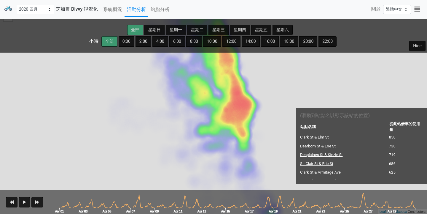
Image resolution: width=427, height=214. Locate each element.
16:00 (270, 41)
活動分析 (136, 9)
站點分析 (160, 9)
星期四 (240, 29)
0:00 (126, 41)
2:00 (143, 41)
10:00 (212, 41)
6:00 (177, 41)
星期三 (218, 29)
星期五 (261, 29)
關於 (376, 9)
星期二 (197, 29)
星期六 (282, 29)
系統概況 (112, 9)
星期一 (176, 29)
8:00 (194, 41)
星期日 (154, 29)
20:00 (308, 41)
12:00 (231, 41)
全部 (135, 29)
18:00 (289, 41)
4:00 (160, 41)
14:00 (251, 41)
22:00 (327, 41)
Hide (417, 45)
